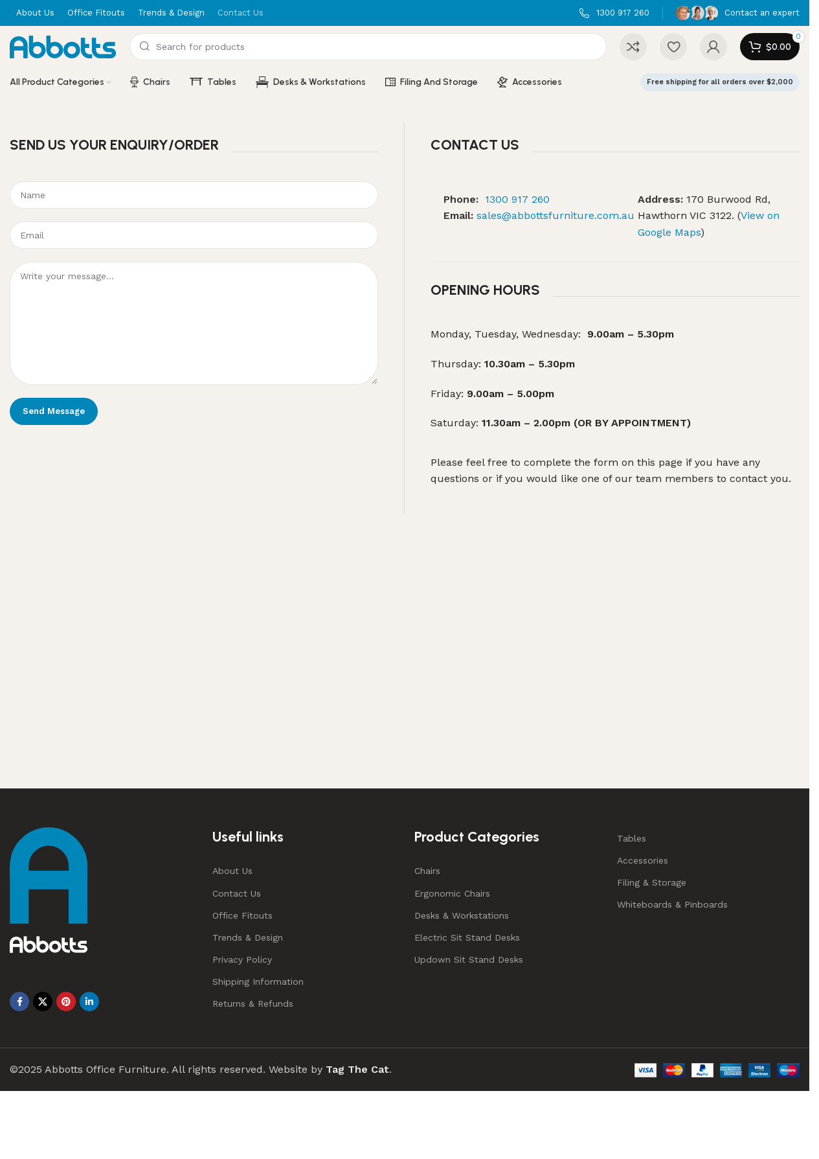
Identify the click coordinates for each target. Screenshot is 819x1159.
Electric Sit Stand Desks (467, 937)
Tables (631, 838)
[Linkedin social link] (89, 1001)
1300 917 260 (517, 199)
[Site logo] (63, 46)
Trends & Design (247, 937)
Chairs (427, 871)
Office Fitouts (242, 915)
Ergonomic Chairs (452, 893)
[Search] (368, 46)
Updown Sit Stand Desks (468, 959)
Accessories (642, 860)
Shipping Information (258, 981)
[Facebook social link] (19, 1001)
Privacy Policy (242, 959)
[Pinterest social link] (66, 1001)
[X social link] (42, 1001)
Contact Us (236, 893)
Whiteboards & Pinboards (672, 904)
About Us (232, 871)
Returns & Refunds (252, 1003)
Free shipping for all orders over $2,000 (720, 82)
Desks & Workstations (461, 915)
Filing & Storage (651, 882)
